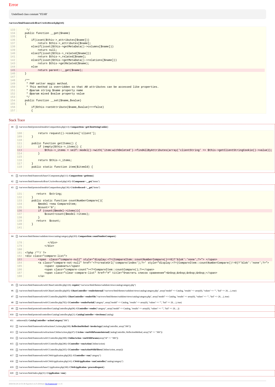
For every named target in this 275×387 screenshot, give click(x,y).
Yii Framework (51, 384)
